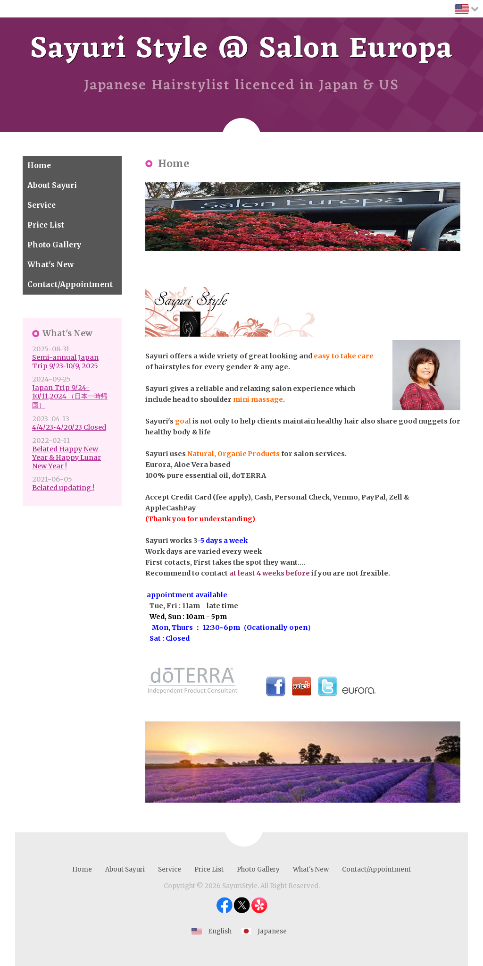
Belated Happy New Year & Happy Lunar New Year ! (66, 457)
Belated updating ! (63, 487)
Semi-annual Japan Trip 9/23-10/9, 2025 (65, 361)
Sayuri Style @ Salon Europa (241, 49)
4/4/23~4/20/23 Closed (69, 427)
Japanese (272, 931)
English (220, 931)
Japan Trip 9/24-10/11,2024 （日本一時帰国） (70, 396)
